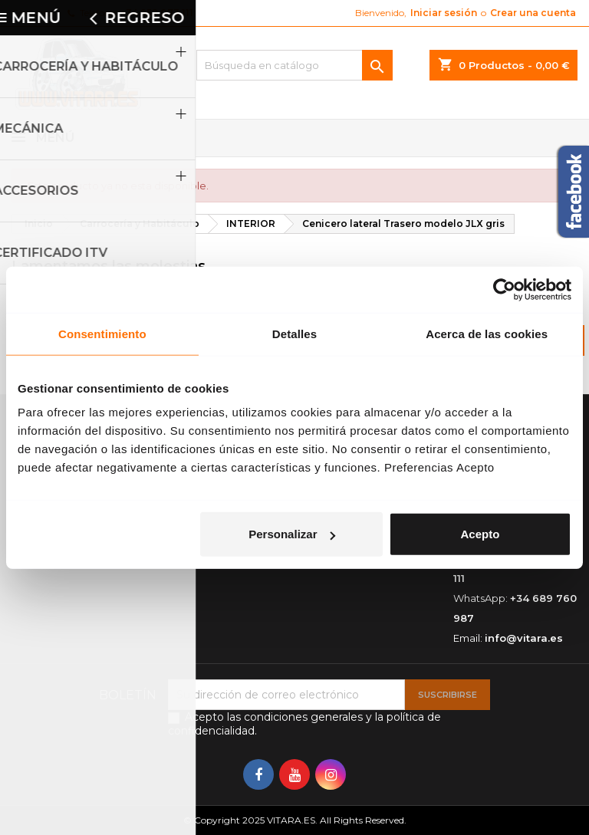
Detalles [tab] (294, 333)
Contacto (32, 12)
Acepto (479, 534)
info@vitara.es (524, 638)
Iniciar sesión (443, 12)
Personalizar (291, 534)
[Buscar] (294, 65)
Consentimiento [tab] (102, 333)
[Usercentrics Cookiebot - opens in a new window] (504, 289)
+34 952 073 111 (156, 12)
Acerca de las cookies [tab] (487, 333)
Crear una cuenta (533, 12)
